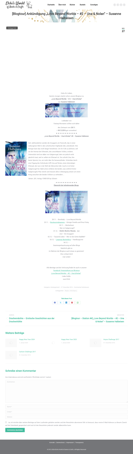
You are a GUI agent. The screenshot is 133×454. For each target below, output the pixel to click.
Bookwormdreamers (57, 222)
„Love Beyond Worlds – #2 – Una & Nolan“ (66, 273)
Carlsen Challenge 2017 (27, 352)
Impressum (70, 442)
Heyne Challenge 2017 (111, 339)
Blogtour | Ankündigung (71, 290)
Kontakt (52, 442)
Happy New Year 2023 (69, 339)
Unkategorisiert (12, 28)
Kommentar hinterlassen (81, 287)
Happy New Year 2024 (27, 339)
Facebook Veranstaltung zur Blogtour (66, 270)
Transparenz (79, 442)
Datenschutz (60, 442)
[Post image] (11, 343)
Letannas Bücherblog (63, 240)
